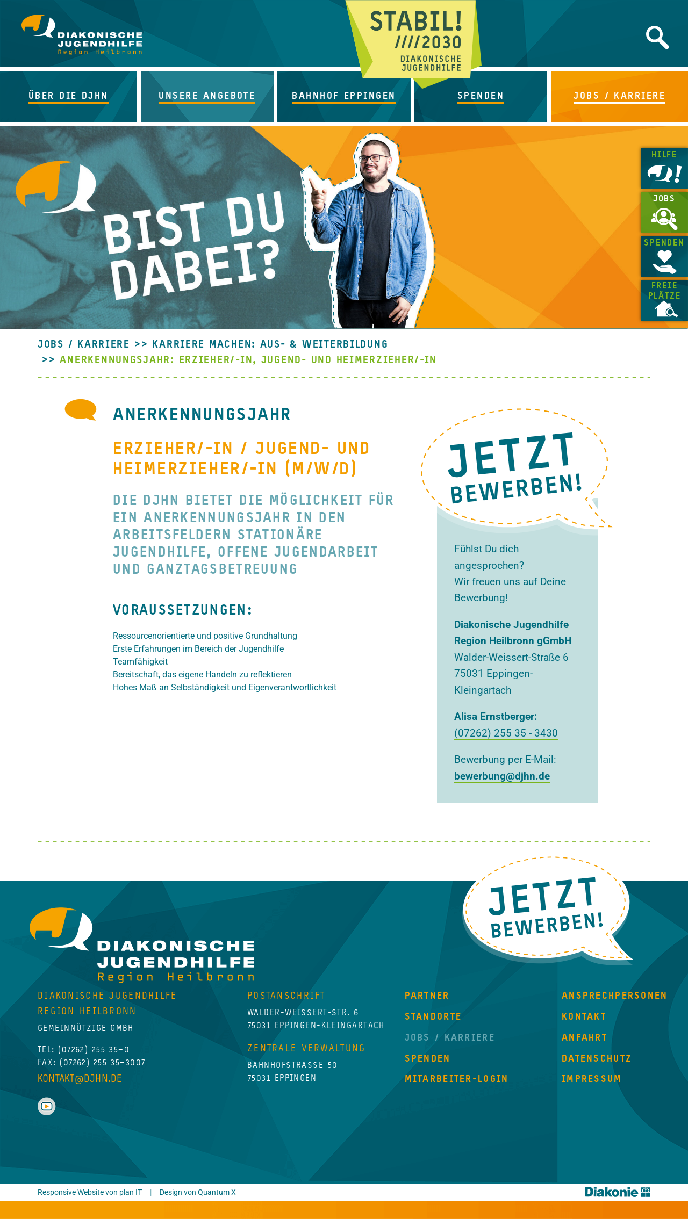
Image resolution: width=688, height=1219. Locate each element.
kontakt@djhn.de (80, 1079)
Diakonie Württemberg (617, 1192)
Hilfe (664, 155)
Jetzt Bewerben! (548, 909)
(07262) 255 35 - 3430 (506, 733)
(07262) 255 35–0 (94, 1050)
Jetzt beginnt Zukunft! (413, 44)
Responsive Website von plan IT (90, 1192)
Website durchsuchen (657, 37)
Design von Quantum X (198, 1192)
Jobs (664, 199)
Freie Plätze (664, 291)
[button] (70, 96)
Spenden (664, 243)
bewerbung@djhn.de (502, 776)
